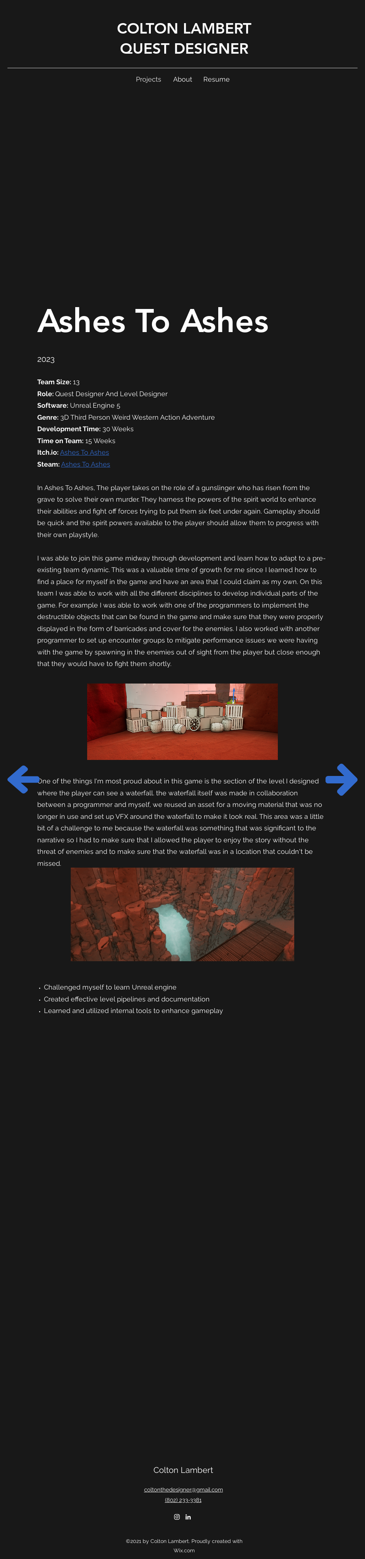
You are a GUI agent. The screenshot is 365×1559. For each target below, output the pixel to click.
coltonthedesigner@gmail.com (183, 1489)
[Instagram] (177, 1517)
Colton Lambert (183, 1470)
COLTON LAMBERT (184, 28)
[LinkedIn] (188, 1517)
